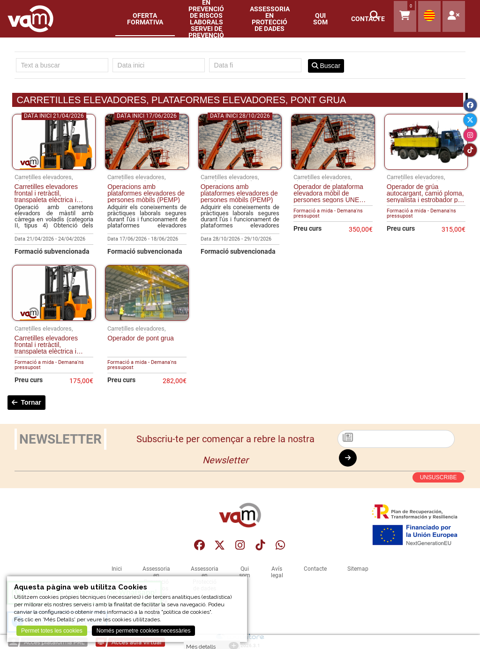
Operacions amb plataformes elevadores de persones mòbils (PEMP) (146, 193)
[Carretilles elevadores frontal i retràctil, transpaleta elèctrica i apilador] (54, 167)
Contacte (315, 569)
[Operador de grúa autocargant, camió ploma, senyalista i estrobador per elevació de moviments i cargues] (426, 167)
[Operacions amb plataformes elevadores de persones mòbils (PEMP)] (147, 167)
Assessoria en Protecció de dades (270, 18)
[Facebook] (470, 105)
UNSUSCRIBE (438, 477)
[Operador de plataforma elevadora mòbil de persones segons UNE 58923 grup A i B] (333, 167)
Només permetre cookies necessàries (144, 630)
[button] (375, 16)
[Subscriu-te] (396, 439)
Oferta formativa (145, 19)
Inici (117, 569)
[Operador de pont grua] (147, 318)
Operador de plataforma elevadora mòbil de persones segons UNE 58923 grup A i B (328, 193)
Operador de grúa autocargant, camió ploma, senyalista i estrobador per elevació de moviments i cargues (425, 193)
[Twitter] (470, 120)
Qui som (320, 19)
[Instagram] (470, 135)
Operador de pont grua (140, 338)
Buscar (326, 65)
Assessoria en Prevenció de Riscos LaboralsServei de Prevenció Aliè (206, 19)
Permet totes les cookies (51, 630)
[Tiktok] (470, 150)
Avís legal (277, 572)
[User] (454, 16)
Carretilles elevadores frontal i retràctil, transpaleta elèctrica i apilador (46, 193)
